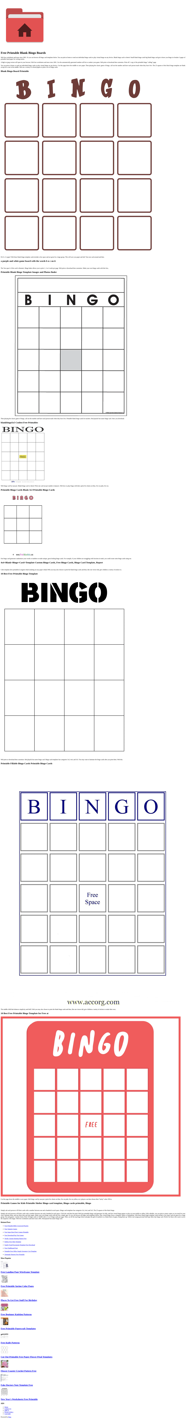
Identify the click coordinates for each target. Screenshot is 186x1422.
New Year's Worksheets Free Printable (19, 1399)
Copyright (7, 1414)
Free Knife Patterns (10, 1342)
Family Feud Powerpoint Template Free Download (19, 1245)
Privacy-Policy (8, 1412)
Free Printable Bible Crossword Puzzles (16, 1226)
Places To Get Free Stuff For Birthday (19, 1300)
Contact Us (7, 1409)
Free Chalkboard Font (11, 1248)
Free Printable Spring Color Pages (17, 1286)
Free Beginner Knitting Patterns (16, 1314)
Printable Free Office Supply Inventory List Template (20, 1251)
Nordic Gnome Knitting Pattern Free (15, 1238)
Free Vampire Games (10, 1229)
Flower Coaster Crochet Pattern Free (18, 1371)
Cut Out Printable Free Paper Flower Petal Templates (26, 1357)
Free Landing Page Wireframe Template (20, 1272)
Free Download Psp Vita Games (14, 1235)
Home (6, 1407)
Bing (9, 1417)
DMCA (6, 1410)
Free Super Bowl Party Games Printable (16, 1232)
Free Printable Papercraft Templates (18, 1328)
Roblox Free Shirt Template (12, 1242)
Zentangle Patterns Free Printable (14, 1254)
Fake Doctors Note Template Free (17, 1385)
